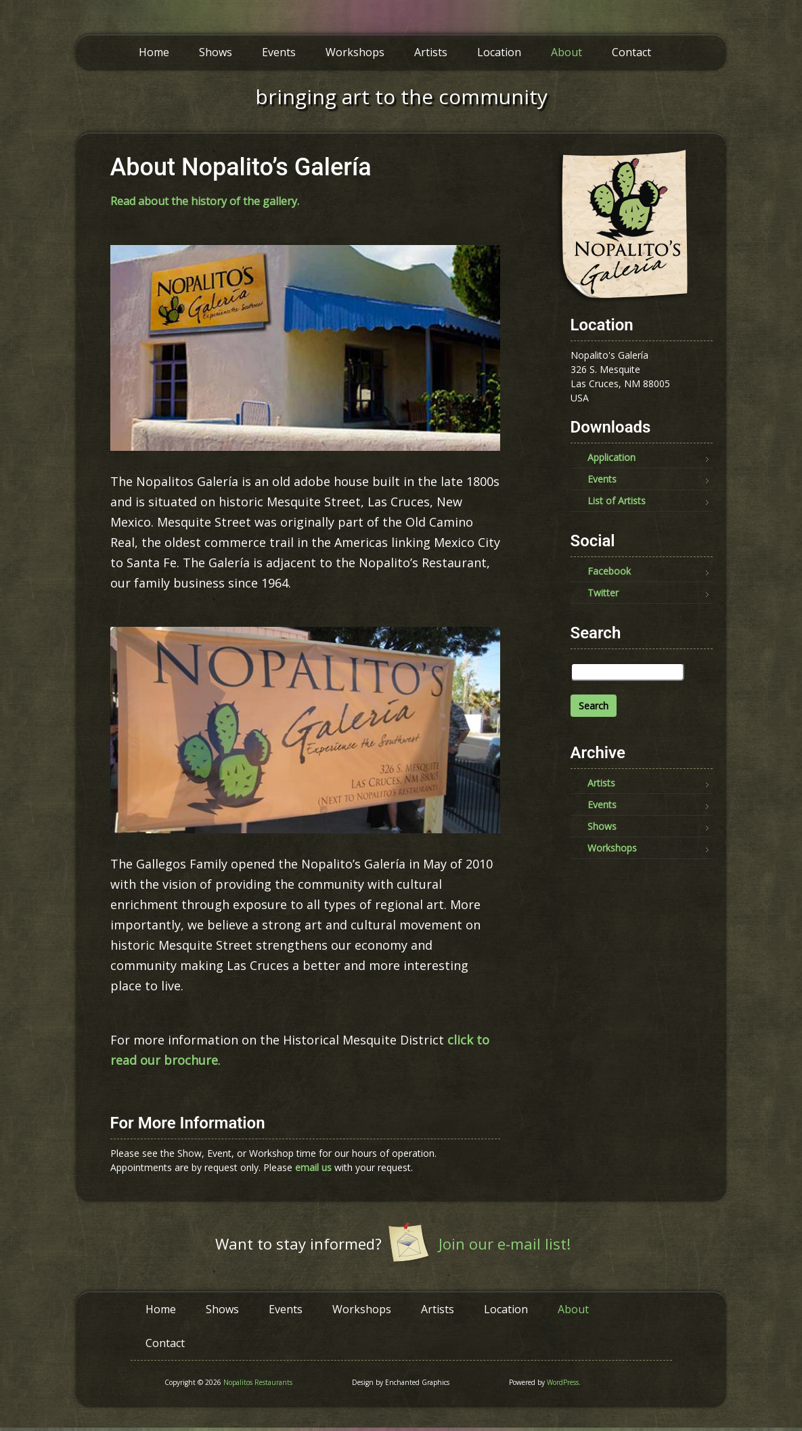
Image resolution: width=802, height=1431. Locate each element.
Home (154, 52)
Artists (430, 52)
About (566, 52)
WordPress (563, 1382)
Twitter (603, 592)
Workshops (355, 52)
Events (279, 52)
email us (313, 1167)
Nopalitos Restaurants (257, 1382)
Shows (215, 52)
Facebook (609, 571)
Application (611, 457)
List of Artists (616, 500)
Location (499, 52)
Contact (631, 52)
